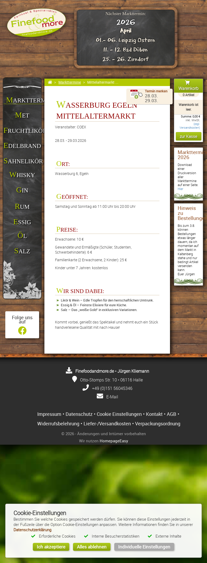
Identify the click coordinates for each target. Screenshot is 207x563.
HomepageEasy (114, 440)
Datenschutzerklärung (32, 529)
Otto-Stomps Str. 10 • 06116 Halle (111, 380)
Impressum (49, 414)
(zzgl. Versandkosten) (190, 125)
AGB (171, 414)
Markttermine (69, 82)
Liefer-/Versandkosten (107, 423)
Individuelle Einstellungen (144, 547)
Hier (180, 189)
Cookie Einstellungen (119, 414)
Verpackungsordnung (157, 423)
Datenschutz (79, 414)
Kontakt (154, 414)
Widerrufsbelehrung (58, 423)
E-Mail (112, 397)
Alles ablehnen (92, 547)
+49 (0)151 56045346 (112, 388)
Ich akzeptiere (51, 547)
